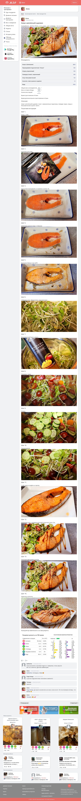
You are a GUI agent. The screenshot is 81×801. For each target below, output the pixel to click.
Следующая (74, 703)
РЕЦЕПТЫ (5, 788)
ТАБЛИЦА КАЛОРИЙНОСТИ (28, 788)
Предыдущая (24, 703)
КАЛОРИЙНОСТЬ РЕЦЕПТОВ (28, 791)
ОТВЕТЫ (24, 794)
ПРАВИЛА (50, 796)
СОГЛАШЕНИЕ (45, 796)
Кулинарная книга (30, 14)
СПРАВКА (44, 788)
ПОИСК (23, 786)
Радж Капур (30, 676)
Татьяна (29, 682)
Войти (75, 2)
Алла (27, 9)
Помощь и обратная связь (10, 46)
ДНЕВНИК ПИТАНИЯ (7, 786)
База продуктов (41, 14)
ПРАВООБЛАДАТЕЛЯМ (46, 786)
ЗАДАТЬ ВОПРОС (45, 793)
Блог (22, 14)
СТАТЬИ (4, 794)
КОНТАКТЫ (52, 793)
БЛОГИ (4, 791)
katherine (29, 663)
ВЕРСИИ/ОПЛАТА (45, 790)
